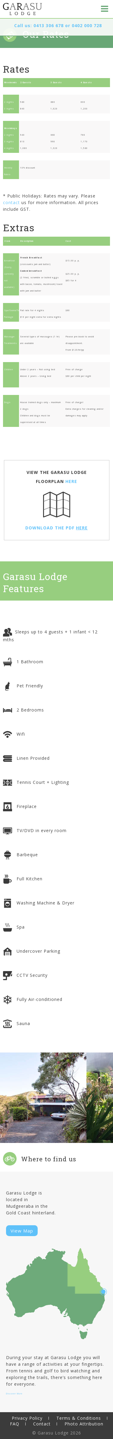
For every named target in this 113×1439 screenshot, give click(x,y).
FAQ (14, 1424)
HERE (71, 481)
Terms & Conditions (78, 1418)
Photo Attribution (83, 1424)
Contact (42, 1424)
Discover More (14, 1393)
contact (11, 202)
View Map (22, 1231)
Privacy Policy (27, 1418)
